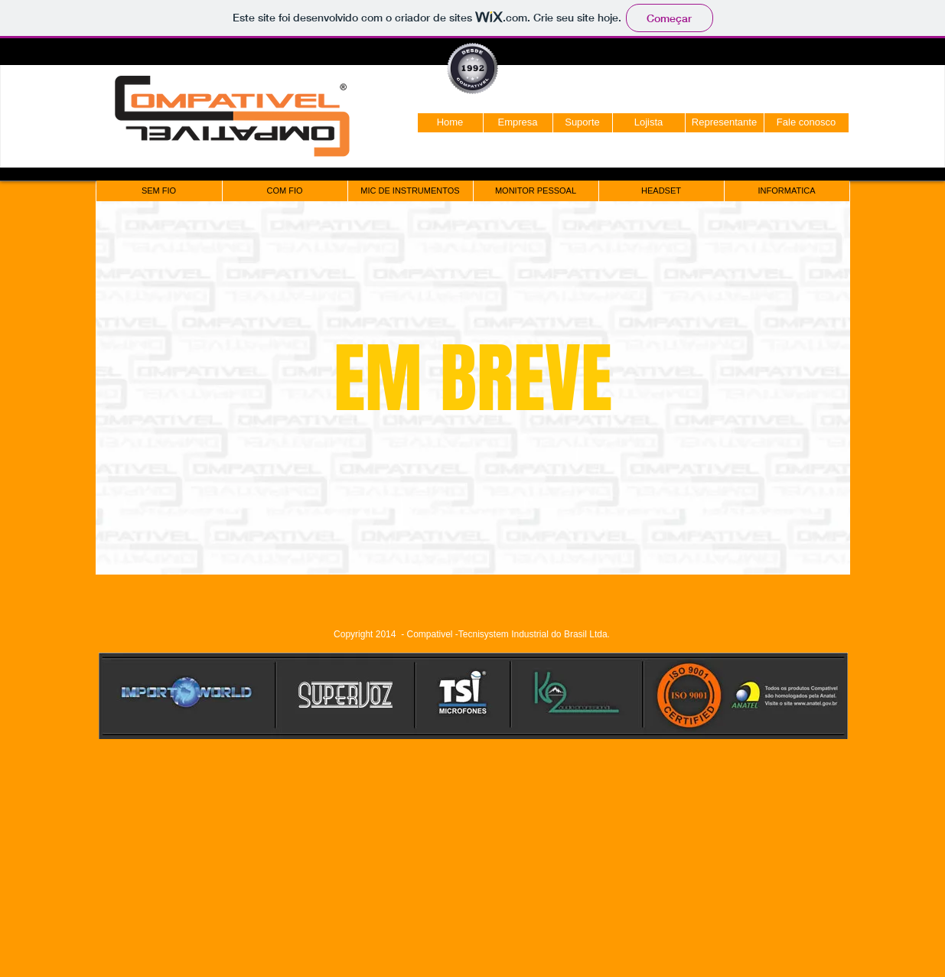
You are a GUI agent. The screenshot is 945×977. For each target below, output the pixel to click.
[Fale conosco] (806, 122)
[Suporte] (582, 122)
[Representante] (725, 122)
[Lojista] (649, 122)
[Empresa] (518, 122)
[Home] (450, 122)
